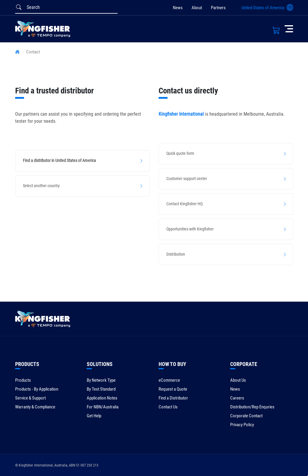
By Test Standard (101, 389)
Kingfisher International (181, 114)
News (178, 7)
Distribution (175, 254)
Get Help (94, 415)
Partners (218, 7)
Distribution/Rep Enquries (252, 407)
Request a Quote (173, 389)
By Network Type (101, 380)
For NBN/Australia (103, 407)
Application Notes (102, 398)
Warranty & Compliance (35, 407)
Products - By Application (36, 389)
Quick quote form (180, 153)
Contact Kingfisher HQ (184, 203)
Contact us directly (188, 90)
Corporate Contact (246, 415)
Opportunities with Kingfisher (190, 229)
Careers (237, 398)
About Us (238, 380)
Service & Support (30, 398)
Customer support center (186, 178)
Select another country (41, 185)
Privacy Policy (242, 424)
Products (23, 380)
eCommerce (169, 380)
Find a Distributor (173, 398)
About (197, 7)
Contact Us (168, 407)
